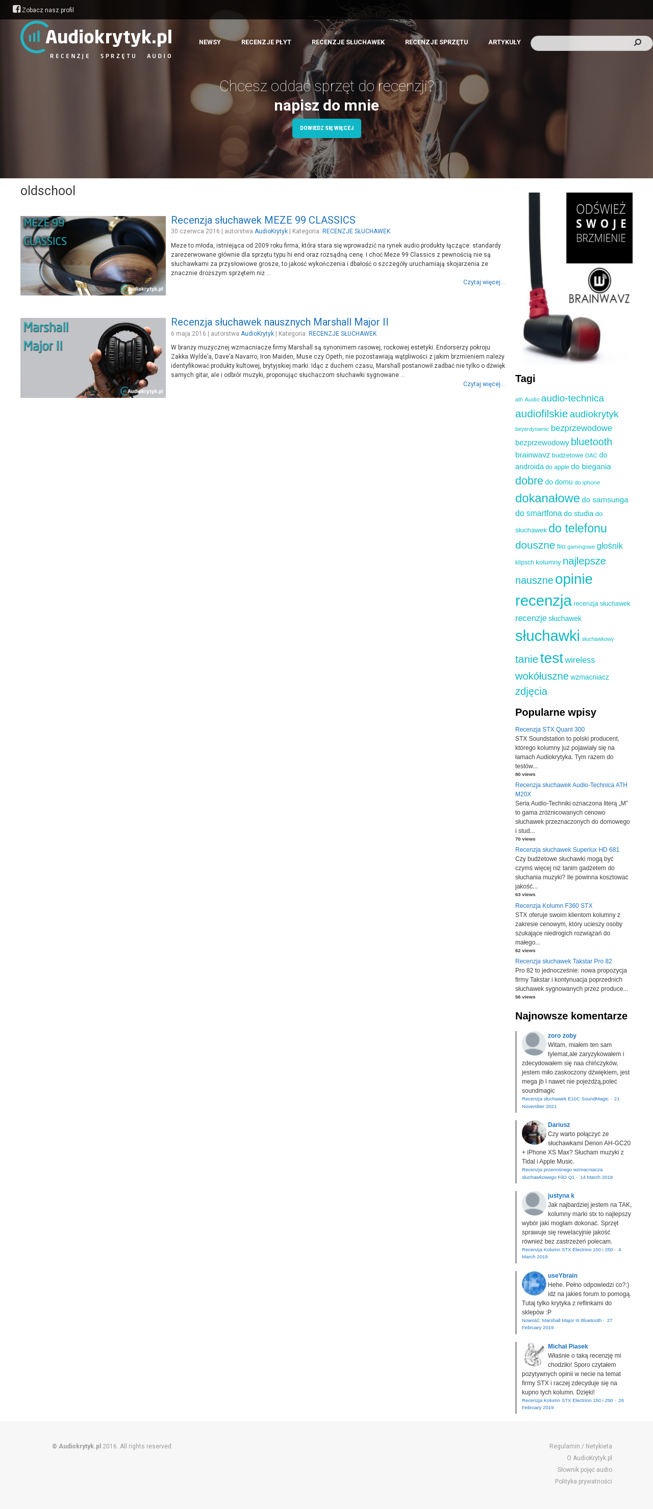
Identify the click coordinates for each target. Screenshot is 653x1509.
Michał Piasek (568, 1346)
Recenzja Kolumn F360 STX (553, 905)
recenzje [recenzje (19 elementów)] (531, 618)
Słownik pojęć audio (585, 1469)
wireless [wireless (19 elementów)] (580, 659)
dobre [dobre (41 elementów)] (529, 481)
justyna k (561, 1195)
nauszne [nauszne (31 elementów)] (534, 580)
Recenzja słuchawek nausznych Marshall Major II (280, 322)
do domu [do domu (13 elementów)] (558, 482)
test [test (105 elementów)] (551, 658)
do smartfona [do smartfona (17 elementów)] (538, 513)
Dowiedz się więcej (327, 128)
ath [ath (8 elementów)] (519, 399)
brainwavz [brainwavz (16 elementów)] (532, 454)
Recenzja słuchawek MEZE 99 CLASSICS (263, 220)
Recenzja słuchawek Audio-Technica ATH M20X (571, 790)
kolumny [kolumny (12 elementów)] (548, 562)
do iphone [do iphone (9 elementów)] (587, 482)
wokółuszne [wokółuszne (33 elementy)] (542, 676)
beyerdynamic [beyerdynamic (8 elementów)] (532, 429)
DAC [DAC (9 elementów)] (591, 455)
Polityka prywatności (583, 1481)
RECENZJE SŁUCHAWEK (348, 42)
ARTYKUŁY (504, 42)
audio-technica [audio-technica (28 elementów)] (572, 398)
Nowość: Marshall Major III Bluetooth (561, 1320)
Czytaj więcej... (484, 282)
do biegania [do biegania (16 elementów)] (591, 466)
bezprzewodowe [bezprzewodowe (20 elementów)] (581, 428)
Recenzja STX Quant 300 (550, 729)
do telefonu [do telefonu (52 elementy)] (577, 528)
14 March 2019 (596, 1177)
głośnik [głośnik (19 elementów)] (610, 545)
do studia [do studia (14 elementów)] (578, 513)
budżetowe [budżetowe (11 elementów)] (568, 455)
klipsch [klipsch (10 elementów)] (524, 562)
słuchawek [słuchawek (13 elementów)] (565, 618)
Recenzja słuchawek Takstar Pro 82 (563, 961)
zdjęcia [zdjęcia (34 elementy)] (531, 691)
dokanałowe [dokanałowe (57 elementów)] (547, 498)
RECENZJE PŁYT (266, 42)
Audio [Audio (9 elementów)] (531, 399)
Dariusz (559, 1124)
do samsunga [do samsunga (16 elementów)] (605, 499)
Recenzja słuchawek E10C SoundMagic (565, 1098)
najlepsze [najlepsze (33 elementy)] (584, 561)
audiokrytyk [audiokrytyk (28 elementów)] (594, 414)
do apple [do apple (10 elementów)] (557, 467)
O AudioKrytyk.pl (589, 1458)
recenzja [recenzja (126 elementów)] (543, 600)
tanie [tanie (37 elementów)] (526, 659)
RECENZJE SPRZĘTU (436, 42)
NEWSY (210, 42)
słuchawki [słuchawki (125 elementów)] (547, 635)
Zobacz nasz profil (43, 10)
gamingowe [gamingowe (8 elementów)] (581, 547)
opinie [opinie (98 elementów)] (574, 579)
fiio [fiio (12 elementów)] (561, 546)
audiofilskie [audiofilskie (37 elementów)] (541, 413)
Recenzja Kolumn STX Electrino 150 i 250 (567, 1249)
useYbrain (562, 1275)
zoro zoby (562, 1035)
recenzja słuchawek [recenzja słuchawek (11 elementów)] (601, 603)
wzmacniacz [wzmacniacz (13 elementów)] (589, 677)
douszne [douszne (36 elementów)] (535, 545)
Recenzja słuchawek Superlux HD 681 (567, 849)
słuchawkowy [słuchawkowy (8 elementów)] (598, 639)
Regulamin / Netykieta (580, 1446)
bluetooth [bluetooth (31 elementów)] (591, 441)
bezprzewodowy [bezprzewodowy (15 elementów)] (542, 443)
